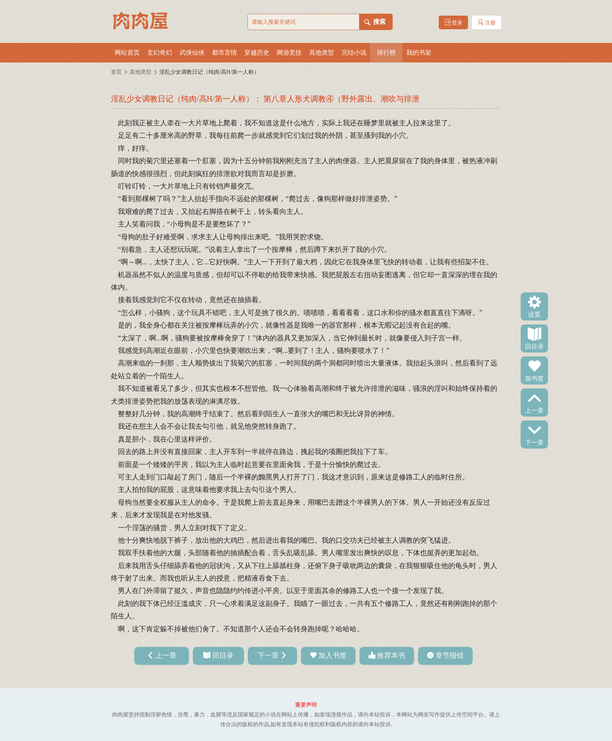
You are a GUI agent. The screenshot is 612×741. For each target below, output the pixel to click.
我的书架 (418, 52)
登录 (453, 22)
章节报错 (450, 655)
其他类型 (321, 52)
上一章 (534, 410)
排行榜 (386, 52)
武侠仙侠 (192, 52)
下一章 (534, 442)
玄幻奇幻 (159, 52)
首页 (116, 72)
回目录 (534, 346)
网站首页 (127, 52)
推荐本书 (391, 655)
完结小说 (354, 52)
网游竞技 (289, 52)
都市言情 (224, 52)
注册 (486, 22)
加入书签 (332, 655)
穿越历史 (256, 52)
